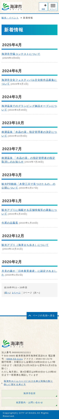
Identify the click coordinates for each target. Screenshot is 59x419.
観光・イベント (10, 18)
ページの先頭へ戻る (44, 315)
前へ (7, 293)
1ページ (16, 293)
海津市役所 (29, 393)
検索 (43, 9)
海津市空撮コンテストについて (21, 54)
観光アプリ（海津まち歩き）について (25, 245)
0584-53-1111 (14, 359)
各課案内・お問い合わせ (29, 402)
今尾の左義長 (10, 222)
